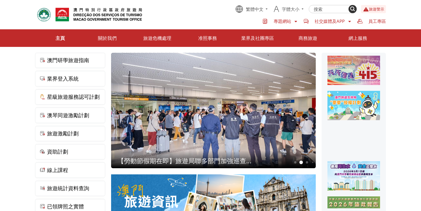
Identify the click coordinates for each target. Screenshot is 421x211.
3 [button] (307, 162)
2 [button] (301, 162)
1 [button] (295, 162)
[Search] (352, 9)
